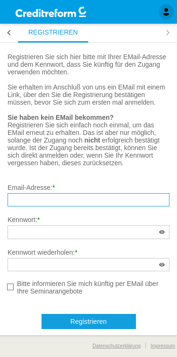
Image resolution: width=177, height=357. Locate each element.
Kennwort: (22, 219)
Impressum (163, 345)
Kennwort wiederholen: (41, 252)
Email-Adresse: (30, 187)
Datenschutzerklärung (117, 345)
